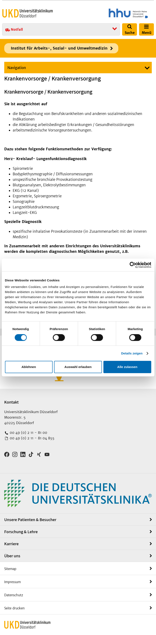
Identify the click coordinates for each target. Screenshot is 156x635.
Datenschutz (13, 595)
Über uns (12, 556)
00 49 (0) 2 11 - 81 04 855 (31, 438)
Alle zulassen (127, 367)
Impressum (12, 582)
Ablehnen (29, 367)
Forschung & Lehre (21, 531)
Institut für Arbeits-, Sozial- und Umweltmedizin (59, 48)
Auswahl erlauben (77, 367)
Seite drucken (14, 608)
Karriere (11, 543)
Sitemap (10, 569)
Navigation (16, 67)
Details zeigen (131, 353)
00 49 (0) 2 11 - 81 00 (28, 432)
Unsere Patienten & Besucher (30, 519)
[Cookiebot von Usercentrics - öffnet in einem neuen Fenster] (132, 265)
